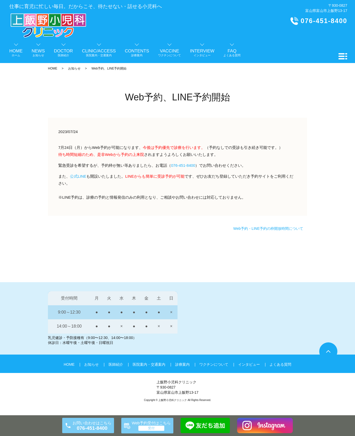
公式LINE (78, 176)
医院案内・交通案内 (149, 364)
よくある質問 (280, 364)
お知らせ (74, 68)
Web (109, 154)
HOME (52, 68)
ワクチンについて (213, 364)
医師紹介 (116, 364)
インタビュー (249, 364)
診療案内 (182, 364)
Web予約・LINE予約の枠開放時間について (268, 228)
